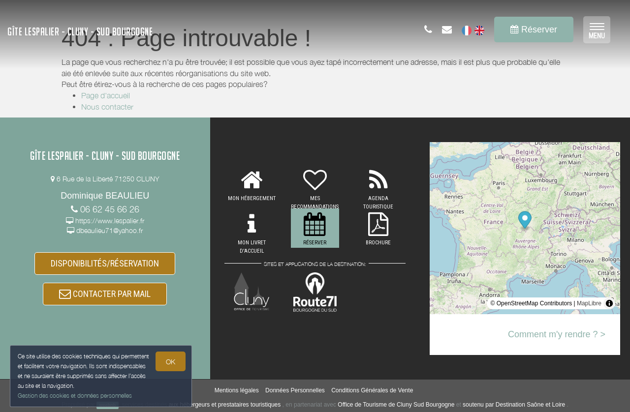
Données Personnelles (295, 390)
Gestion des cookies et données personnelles (75, 395)
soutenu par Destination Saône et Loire (514, 404)
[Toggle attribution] (609, 303)
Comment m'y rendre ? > (556, 334)
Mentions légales (237, 390)
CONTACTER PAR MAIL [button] (105, 294)
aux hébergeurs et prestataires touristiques (225, 404)
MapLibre (589, 303)
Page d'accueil (105, 95)
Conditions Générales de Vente (372, 390)
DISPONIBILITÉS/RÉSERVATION (105, 263)
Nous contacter (107, 106)
